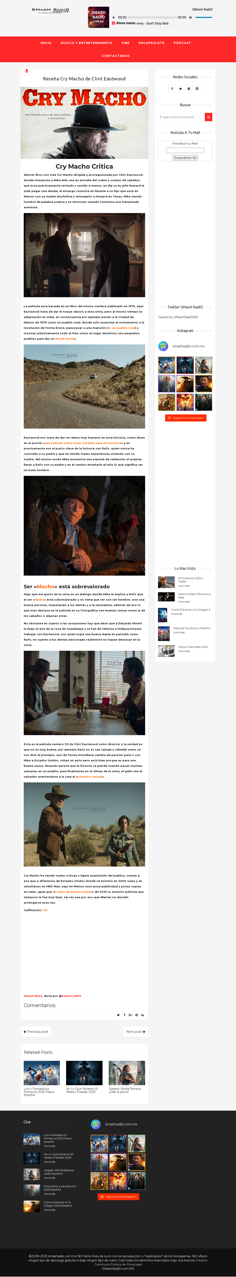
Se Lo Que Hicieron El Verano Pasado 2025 (82, 1090)
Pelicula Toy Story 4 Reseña (191, 628)
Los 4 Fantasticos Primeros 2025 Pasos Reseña (39, 1092)
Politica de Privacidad (126, 1265)
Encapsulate (151, 43)
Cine (125, 43)
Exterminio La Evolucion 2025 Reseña (60, 1188)
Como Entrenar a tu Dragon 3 (190, 609)
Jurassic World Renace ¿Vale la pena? (125, 1090)
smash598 (184, 586)
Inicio (46, 43)
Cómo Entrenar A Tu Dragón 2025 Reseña (58, 1204)
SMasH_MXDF (72, 996)
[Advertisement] (185, 233)
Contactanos (116, 56)
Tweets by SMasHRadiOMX (178, 317)
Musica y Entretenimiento (86, 43)
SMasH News (33, 996)
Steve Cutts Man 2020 (193, 646)
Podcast (182, 43)
